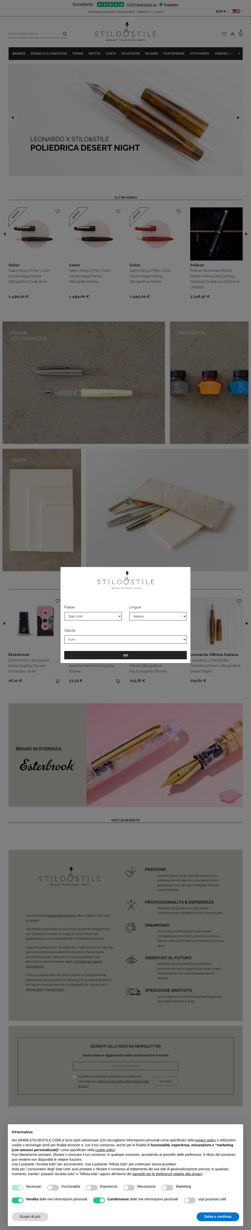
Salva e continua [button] (217, 1216)
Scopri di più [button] (30, 1216)
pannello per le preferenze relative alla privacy (167, 1174)
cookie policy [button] (105, 1150)
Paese (69, 607)
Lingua (135, 607)
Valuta (69, 630)
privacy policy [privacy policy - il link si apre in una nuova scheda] (205, 1140)
